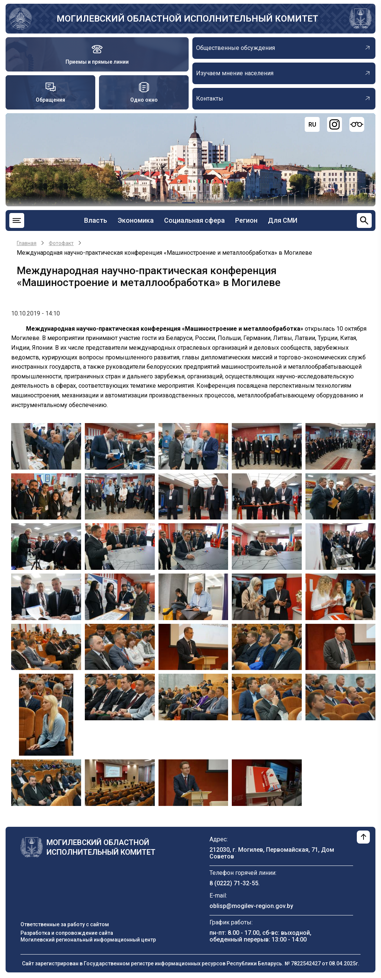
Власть (95, 220)
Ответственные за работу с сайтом (64, 924)
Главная (26, 243)
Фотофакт (61, 243)
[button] (46, 446)
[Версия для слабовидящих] (356, 124)
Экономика (136, 220)
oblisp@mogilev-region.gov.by (251, 905)
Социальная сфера (194, 220)
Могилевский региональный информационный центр (88, 940)
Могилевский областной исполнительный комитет (187, 18)
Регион (246, 220)
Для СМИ (282, 220)
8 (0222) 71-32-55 (233, 883)
